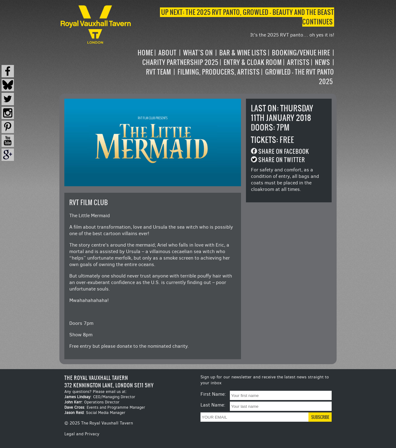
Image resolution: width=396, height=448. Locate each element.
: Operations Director (91, 402)
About (167, 53)
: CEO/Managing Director (99, 396)
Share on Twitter (281, 160)
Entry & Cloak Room (253, 62)
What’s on (198, 53)
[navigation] (233, 67)
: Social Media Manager (94, 412)
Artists (298, 62)
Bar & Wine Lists (243, 53)
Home (145, 53)
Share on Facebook (283, 151)
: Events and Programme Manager (104, 407)
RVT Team (158, 72)
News (322, 62)
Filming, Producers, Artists (219, 72)
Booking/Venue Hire (301, 53)
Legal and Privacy (81, 434)
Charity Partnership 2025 (180, 62)
